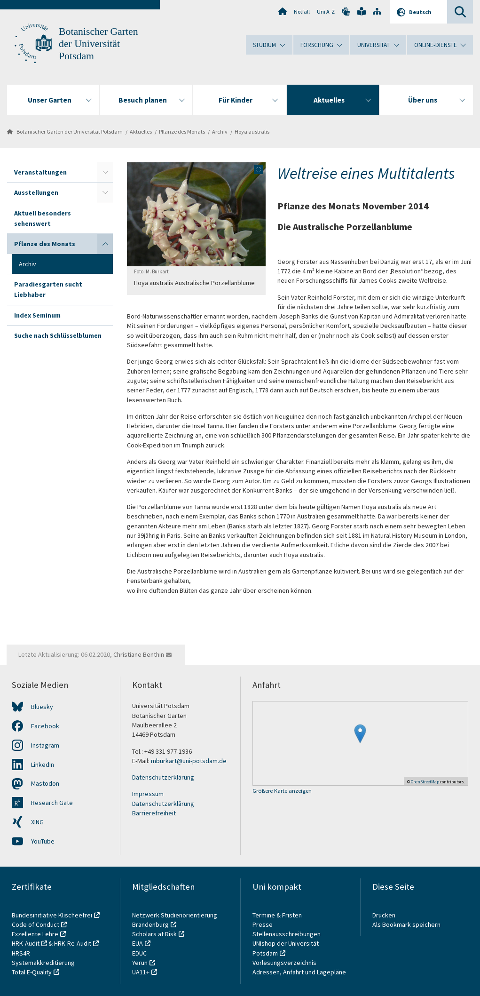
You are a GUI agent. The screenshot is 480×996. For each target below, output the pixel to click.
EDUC (139, 953)
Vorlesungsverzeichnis (285, 962)
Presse (263, 924)
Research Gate (52, 802)
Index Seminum (37, 315)
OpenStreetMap (425, 781)
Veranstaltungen (40, 172)
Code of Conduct (35, 924)
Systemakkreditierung (43, 962)
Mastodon (45, 783)
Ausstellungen (36, 192)
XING (37, 822)
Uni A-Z (326, 11)
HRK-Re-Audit (72, 943)
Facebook (45, 726)
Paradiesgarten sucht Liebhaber (48, 289)
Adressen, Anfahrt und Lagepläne (299, 972)
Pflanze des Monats (182, 131)
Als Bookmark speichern (406, 924)
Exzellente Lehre (35, 934)
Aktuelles (141, 131)
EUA (137, 943)
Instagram (45, 745)
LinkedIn (42, 764)
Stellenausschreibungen (286, 934)
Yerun (140, 962)
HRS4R (21, 953)
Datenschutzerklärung (163, 777)
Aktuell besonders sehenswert (42, 218)
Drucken (383, 915)
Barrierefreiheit (154, 813)
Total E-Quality (32, 972)
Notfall (302, 11)
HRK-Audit (25, 943)
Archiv (220, 131)
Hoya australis (252, 131)
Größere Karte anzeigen (282, 791)
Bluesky (42, 706)
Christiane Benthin (138, 654)
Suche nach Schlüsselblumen (58, 335)
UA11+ (141, 972)
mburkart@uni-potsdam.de (189, 761)
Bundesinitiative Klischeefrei (52, 915)
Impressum (148, 793)
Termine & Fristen (277, 915)
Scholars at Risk (154, 934)
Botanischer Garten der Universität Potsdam (98, 44)
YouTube (43, 841)
